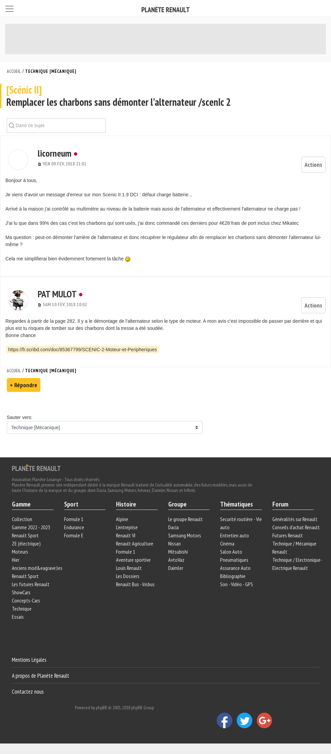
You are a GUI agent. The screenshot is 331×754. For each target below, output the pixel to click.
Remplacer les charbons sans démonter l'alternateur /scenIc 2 (165, 96)
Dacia (173, 527)
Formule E (73, 535)
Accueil (14, 71)
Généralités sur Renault (294, 519)
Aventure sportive (133, 559)
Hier (15, 559)
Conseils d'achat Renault (296, 527)
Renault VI (125, 535)
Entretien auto (234, 535)
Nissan (174, 543)
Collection (22, 519)
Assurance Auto (235, 567)
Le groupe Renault (185, 519)
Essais (18, 616)
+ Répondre (23, 385)
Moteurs (20, 551)
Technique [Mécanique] (50, 71)
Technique (22, 608)
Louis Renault (129, 567)
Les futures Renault (31, 584)
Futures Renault (287, 535)
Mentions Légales (29, 659)
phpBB (101, 708)
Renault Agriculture (134, 543)
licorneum (55, 153)
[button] (18, 160)
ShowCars (21, 592)
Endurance (74, 527)
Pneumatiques (234, 559)
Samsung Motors (184, 535)
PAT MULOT (57, 293)
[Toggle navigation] (9, 7)
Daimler (175, 567)
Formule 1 (73, 519)
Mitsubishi (178, 551)
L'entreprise (127, 527)
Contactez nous (28, 691)
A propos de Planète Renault (40, 675)
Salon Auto (231, 551)
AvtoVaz (176, 559)
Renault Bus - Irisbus (135, 584)
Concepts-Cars (26, 600)
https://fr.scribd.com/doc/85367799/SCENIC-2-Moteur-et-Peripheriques (82, 349)
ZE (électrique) (26, 543)
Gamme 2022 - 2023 (31, 527)
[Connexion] (321, 8)
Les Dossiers (127, 576)
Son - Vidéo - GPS (236, 584)
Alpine (122, 519)
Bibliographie (233, 576)
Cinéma (227, 543)
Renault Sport (25, 535)
